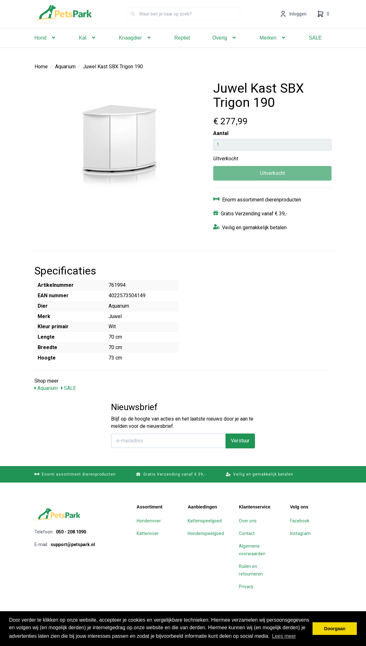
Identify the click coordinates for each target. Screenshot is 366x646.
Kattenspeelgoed (205, 520)
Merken (273, 46)
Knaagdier (135, 46)
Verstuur (240, 441)
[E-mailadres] (168, 441)
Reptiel (182, 46)
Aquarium (65, 67)
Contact (247, 533)
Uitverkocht (272, 173)
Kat (87, 46)
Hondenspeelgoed (206, 533)
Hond (45, 46)
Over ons (248, 520)
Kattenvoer (148, 533)
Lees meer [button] (284, 636)
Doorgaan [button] (334, 628)
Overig (225, 46)
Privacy (246, 586)
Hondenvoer (149, 520)
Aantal (220, 133)
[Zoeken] (133, 22)
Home (41, 67)
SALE (315, 46)
